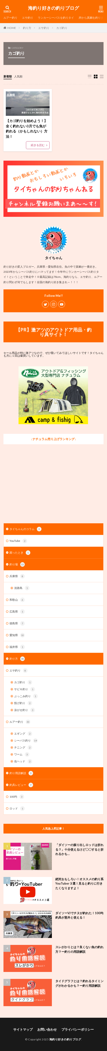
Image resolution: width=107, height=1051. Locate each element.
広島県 (17, 611)
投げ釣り (23, 703)
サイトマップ (23, 1029)
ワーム (21, 754)
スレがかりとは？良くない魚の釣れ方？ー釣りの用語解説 (79, 949)
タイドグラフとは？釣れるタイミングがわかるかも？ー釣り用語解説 (79, 983)
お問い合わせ (47, 1029)
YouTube (18, 541)
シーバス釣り (26, 740)
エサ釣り (27, 17)
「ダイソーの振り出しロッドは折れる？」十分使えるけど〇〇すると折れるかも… (79, 849)
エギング (23, 733)
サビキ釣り (24, 689)
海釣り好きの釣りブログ (53, 8)
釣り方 (27, 28)
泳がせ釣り (24, 710)
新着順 (7, 76)
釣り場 (17, 564)
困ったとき (19, 552)
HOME (11, 28)
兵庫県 (17, 576)
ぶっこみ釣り (26, 696)
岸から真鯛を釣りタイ (92, 17)
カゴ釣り (61, 28)
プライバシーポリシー (77, 1029)
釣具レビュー (21, 785)
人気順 (18, 76)
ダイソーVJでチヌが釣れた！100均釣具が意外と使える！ (79, 915)
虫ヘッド (23, 761)
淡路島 (21, 588)
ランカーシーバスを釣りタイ (56, 17)
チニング (23, 747)
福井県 (17, 647)
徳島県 (17, 623)
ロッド (17, 808)
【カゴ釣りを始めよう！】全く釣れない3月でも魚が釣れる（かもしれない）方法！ (26, 128)
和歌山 (17, 600)
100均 (16, 796)
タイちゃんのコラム (25, 529)
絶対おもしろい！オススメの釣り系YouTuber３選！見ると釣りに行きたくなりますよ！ (79, 883)
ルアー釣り (10, 17)
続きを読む (38, 145)
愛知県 (17, 635)
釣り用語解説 (21, 773)
